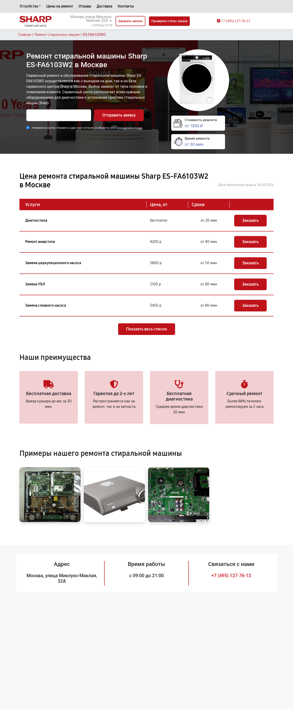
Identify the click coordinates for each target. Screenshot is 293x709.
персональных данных (129, 127)
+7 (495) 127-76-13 (231, 575)
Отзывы (85, 6)
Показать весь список (146, 329)
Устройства (28, 6)
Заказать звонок (130, 21)
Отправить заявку (119, 115)
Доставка (104, 6)
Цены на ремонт (59, 6)
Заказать (250, 220)
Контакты (126, 6)
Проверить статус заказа (169, 21)
